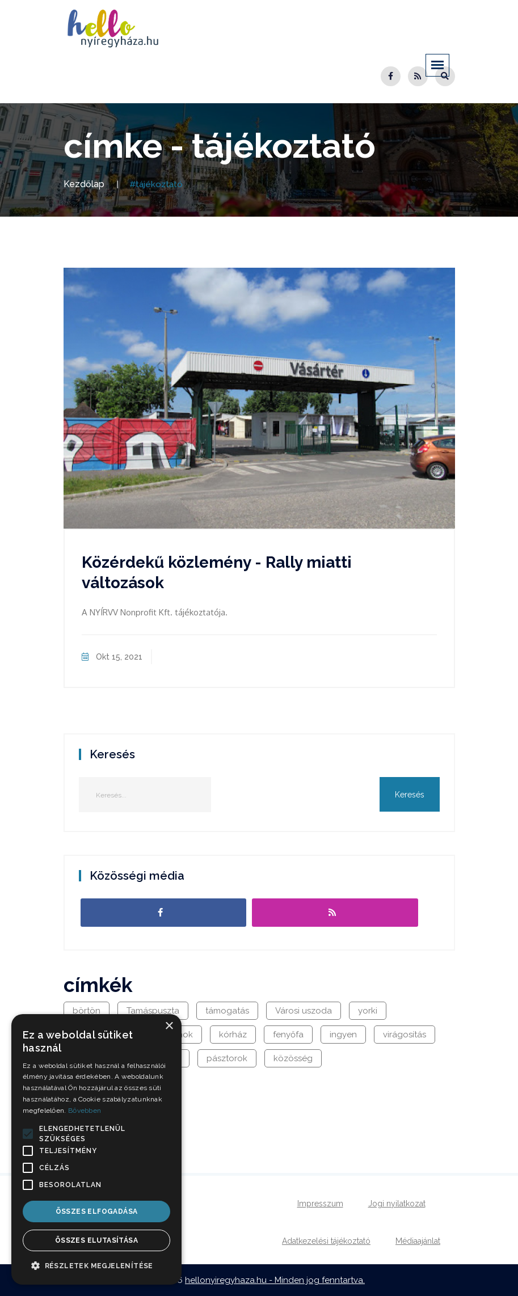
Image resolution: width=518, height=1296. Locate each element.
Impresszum (320, 1203)
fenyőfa (288, 1034)
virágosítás (404, 1034)
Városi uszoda (303, 1011)
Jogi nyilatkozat (397, 1203)
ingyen (343, 1034)
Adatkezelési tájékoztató (326, 1241)
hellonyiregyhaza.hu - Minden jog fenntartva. (275, 1280)
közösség (293, 1058)
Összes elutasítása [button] (96, 1240)
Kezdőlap (84, 184)
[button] (27, 1133)
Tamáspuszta (153, 1011)
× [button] (169, 1026)
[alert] (96, 1149)
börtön (86, 1011)
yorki (367, 1011)
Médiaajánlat (417, 1241)
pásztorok (227, 1058)
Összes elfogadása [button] (97, 1211)
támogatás (227, 1011)
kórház (233, 1034)
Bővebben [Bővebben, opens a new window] (84, 1111)
